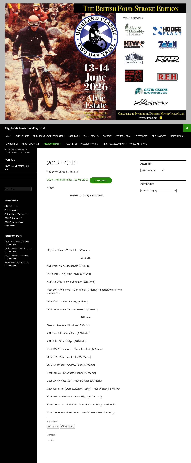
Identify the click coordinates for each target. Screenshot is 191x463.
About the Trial (123, 136)
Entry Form (74, 136)
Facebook (10, 160)
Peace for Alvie (11, 210)
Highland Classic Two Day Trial (25, 128)
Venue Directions (138, 144)
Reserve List (71, 144)
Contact (107, 136)
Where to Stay (141, 136)
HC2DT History (177, 136)
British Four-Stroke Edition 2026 (48, 136)
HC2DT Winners (22, 136)
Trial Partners (159, 136)
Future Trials (11, 144)
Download (101, 180)
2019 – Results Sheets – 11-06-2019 (67, 179)
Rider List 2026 (11, 206)
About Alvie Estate (30, 144)
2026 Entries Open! (13, 218)
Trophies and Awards (113, 144)
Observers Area (91, 136)
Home (7, 136)
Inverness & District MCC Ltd (17, 167)
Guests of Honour (90, 144)
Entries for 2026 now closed (17, 214)
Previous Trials (51, 144)
